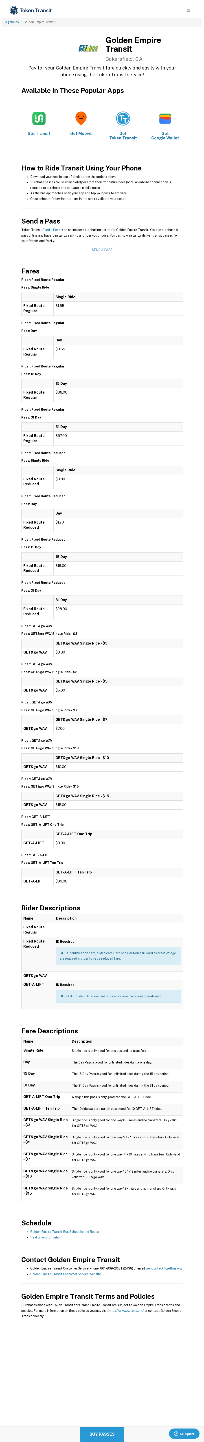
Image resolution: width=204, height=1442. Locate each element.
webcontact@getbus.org (164, 1268)
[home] (31, 10)
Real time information (45, 1237)
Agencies (12, 22)
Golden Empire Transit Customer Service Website (65, 1274)
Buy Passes (102, 1434)
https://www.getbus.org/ (126, 1310)
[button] (188, 10)
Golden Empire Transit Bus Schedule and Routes (65, 1232)
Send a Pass (51, 230)
